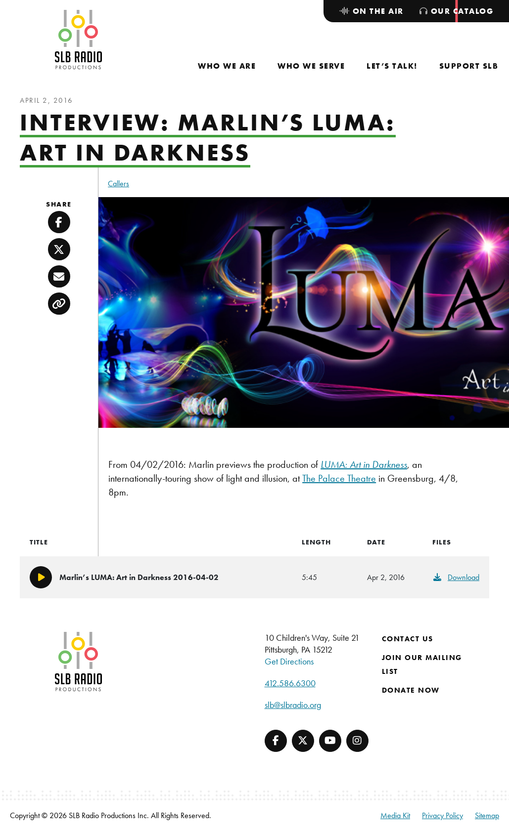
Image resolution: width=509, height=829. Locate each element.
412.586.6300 (290, 683)
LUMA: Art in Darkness (364, 464)
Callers (118, 183)
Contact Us (407, 639)
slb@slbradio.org (293, 704)
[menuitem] (227, 66)
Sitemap (487, 815)
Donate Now (411, 690)
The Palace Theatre (339, 478)
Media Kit (395, 815)
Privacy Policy (442, 815)
